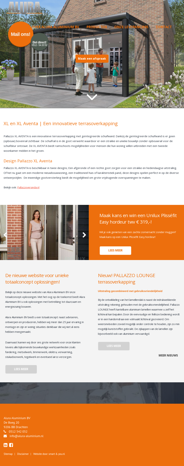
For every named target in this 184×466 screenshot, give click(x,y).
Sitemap (8, 454)
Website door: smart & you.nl (49, 454)
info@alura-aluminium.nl (26, 436)
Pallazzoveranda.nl (28, 187)
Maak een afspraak (92, 59)
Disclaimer (23, 454)
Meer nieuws (168, 355)
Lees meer (115, 250)
